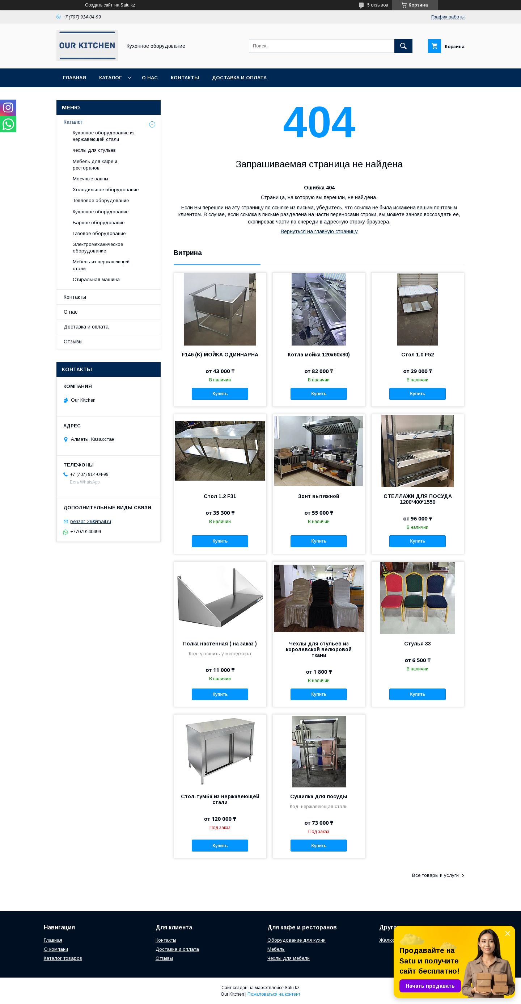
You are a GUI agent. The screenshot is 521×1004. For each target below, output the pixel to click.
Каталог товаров (63, 958)
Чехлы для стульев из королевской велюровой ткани (319, 649)
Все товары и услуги (435, 875)
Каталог (110, 77)
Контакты (185, 77)
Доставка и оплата (239, 77)
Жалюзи (388, 940)
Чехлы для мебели (288, 958)
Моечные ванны (90, 178)
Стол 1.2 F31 (220, 496)
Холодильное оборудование (106, 189)
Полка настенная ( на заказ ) (220, 644)
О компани (56, 949)
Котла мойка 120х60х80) (319, 354)
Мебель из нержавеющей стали (101, 265)
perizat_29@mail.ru (90, 521)
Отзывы (73, 341)
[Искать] (403, 46)
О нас (150, 77)
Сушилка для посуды (318, 796)
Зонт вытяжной (318, 496)
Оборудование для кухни (296, 940)
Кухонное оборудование (100, 211)
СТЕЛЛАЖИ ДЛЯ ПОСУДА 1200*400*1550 (418, 499)
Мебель (276, 949)
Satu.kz (292, 987)
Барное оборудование (98, 222)
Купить (220, 393)
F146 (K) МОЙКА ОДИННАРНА (220, 354)
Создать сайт (99, 5)
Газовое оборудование (99, 233)
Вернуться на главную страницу (319, 231)
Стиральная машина (96, 279)
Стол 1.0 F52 (417, 354)
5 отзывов (377, 5)
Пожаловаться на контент (273, 994)
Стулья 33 (417, 644)
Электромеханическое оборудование (98, 248)
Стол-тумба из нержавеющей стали (220, 799)
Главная (74, 77)
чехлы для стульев (94, 150)
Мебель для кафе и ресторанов (95, 165)
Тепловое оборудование (101, 200)
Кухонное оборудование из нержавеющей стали (104, 136)
